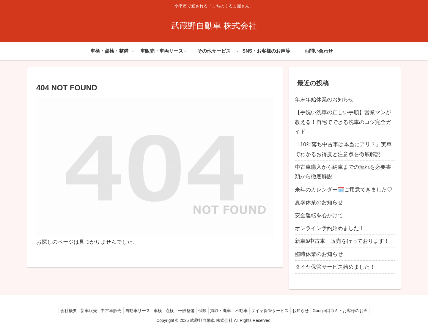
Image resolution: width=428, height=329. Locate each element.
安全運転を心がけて (319, 215)
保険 (205, 310)
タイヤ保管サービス (278, 310)
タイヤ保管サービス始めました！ (335, 267)
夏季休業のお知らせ (319, 202)
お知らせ (311, 310)
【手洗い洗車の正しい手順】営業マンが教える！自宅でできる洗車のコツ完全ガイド (343, 122)
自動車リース (132, 310)
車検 (155, 310)
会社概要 (55, 310)
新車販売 (78, 310)
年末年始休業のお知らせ (324, 100)
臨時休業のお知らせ (319, 254)
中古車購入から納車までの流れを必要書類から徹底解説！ (343, 172)
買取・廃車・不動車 (234, 310)
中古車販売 (103, 310)
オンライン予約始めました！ (329, 228)
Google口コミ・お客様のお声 (353, 310)
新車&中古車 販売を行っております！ (342, 241)
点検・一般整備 (180, 310)
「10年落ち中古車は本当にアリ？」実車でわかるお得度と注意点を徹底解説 (343, 149)
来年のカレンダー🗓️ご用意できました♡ (343, 190)
